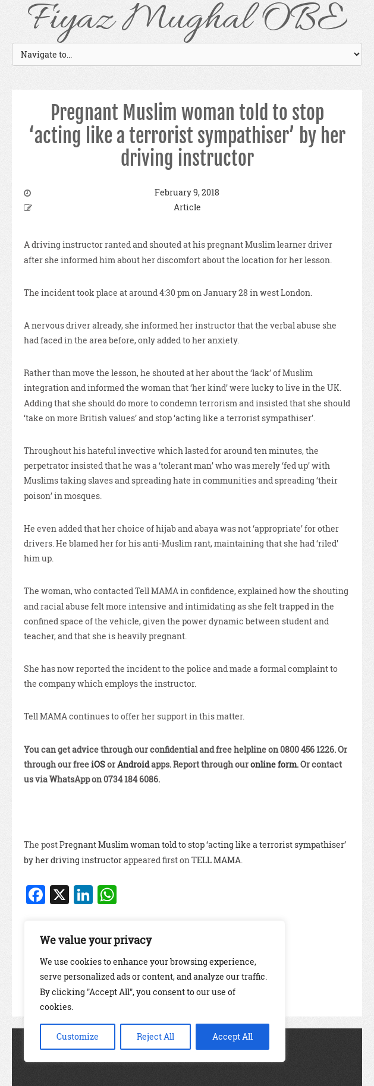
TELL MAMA (216, 860)
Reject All (155, 1036)
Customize (77, 1036)
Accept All (232, 1036)
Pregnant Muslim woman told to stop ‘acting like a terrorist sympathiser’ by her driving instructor (187, 136)
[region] (154, 991)
